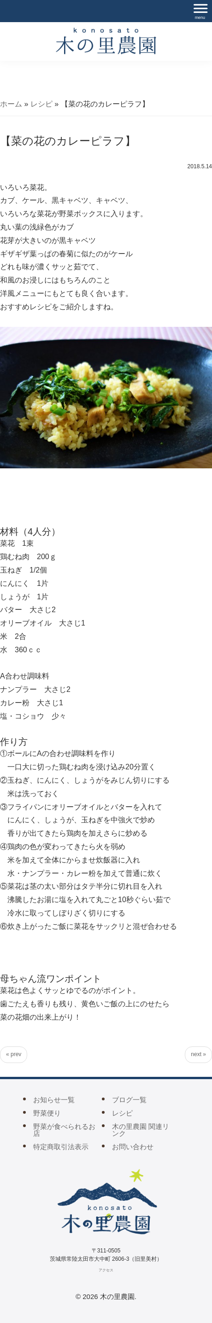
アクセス (106, 1270)
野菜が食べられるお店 (64, 1129)
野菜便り (47, 1113)
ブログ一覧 (129, 1100)
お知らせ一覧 (54, 1100)
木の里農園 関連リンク (140, 1129)
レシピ (41, 104)
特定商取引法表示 (60, 1147)
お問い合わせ (132, 1147)
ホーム (11, 104)
